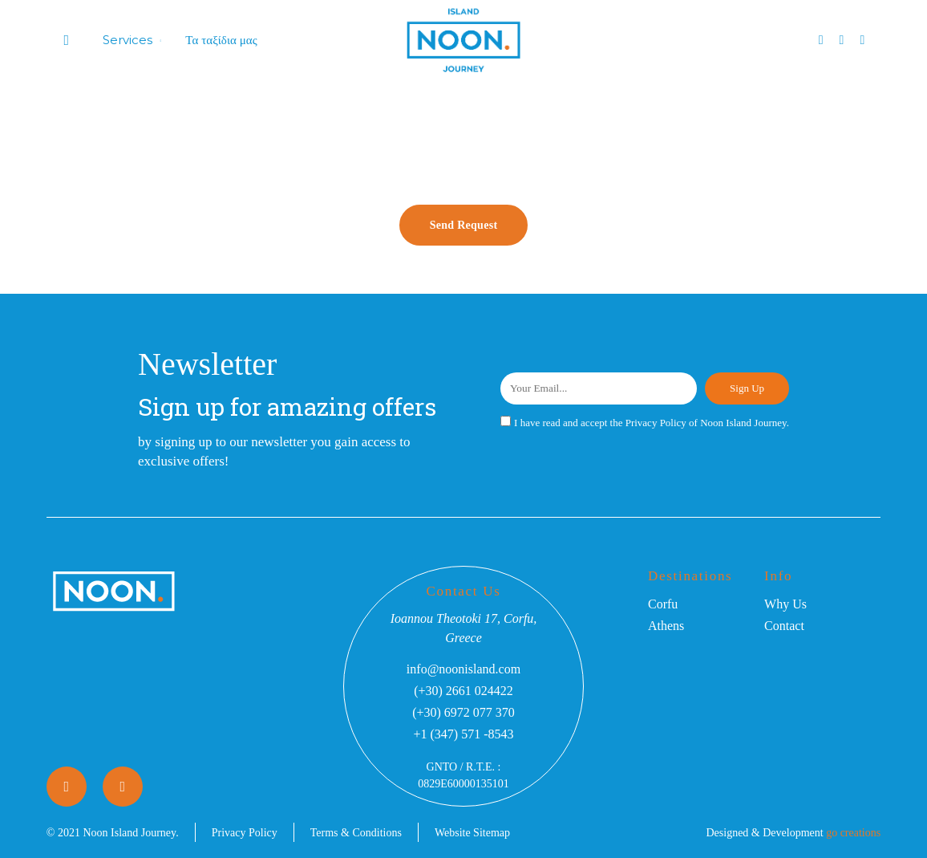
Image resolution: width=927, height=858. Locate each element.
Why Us (785, 604)
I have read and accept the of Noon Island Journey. (651, 423)
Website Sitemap (472, 833)
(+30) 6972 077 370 (463, 712)
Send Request (464, 225)
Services (127, 39)
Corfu (663, 604)
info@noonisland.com (463, 669)
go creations (853, 833)
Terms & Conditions (356, 833)
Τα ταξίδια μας (221, 39)
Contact (784, 625)
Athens (666, 625)
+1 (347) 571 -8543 (463, 734)
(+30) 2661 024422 (463, 690)
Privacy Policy (655, 423)
